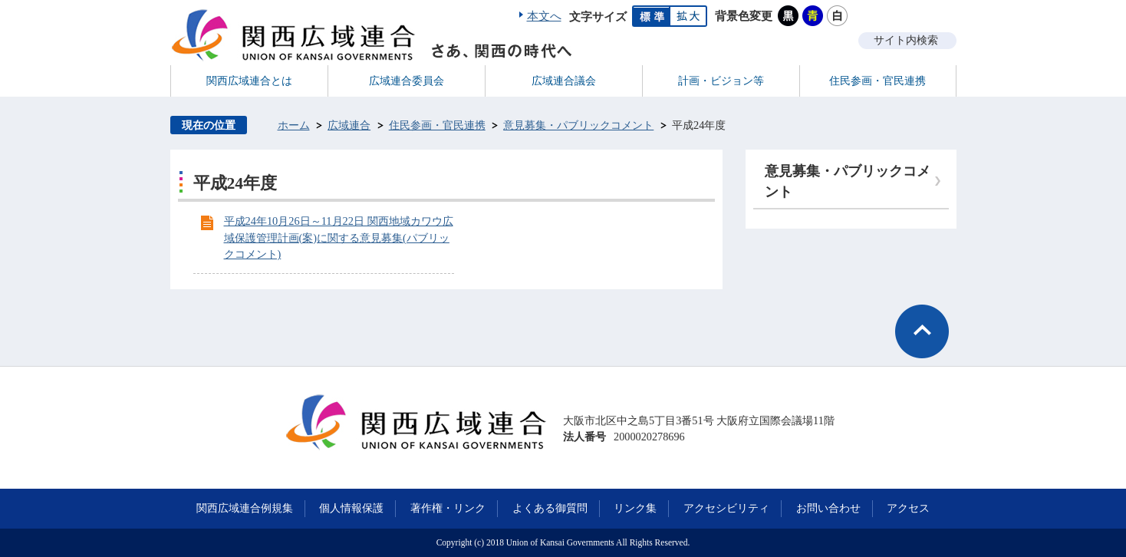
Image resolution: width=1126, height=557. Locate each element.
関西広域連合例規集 (244, 508)
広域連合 (349, 125)
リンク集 (635, 508)
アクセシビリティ (726, 508)
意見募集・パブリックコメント (578, 125)
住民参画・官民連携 (437, 125)
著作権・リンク (448, 508)
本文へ (544, 16)
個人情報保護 (351, 508)
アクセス (908, 508)
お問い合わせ (828, 508)
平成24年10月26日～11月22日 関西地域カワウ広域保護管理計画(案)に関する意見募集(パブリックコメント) (338, 237)
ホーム (294, 125)
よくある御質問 (550, 508)
